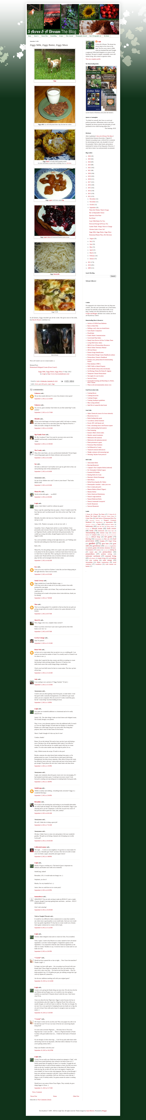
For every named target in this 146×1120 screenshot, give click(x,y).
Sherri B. (37, 620)
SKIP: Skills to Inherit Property (96, 366)
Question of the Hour (95, 215)
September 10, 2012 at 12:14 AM (43, 981)
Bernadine (37, 802)
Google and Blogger (91, 313)
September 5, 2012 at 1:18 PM (43, 702)
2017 (89, 182)
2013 (89, 193)
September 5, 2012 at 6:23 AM (43, 485)
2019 (89, 176)
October (92, 204)
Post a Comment (37, 1092)
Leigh (44, 374)
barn (99, 524)
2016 (89, 185)
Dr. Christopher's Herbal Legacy (96, 470)
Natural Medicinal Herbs (94, 499)
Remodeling (53, 36)
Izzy (35, 567)
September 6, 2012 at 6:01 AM (43, 813)
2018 (89, 179)
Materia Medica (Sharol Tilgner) (96, 489)
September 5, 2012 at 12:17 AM (43, 412)
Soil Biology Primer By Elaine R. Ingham (99, 371)
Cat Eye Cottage (39, 638)
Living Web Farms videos (94, 343)
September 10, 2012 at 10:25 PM (43, 1050)
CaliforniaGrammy (40, 847)
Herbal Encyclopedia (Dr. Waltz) (96, 482)
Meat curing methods (93, 403)
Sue (35, 464)
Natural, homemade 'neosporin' (96, 501)
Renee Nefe (37, 649)
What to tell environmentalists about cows (99, 385)
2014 (89, 190)
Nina (35, 604)
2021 (89, 170)
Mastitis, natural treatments (95, 435)
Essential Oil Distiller (93, 472)
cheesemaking (90, 533)
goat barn (105, 544)
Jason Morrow (90, 1111)
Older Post (76, 1096)
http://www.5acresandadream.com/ (58, 374)
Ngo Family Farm (39, 434)
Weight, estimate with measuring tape (98, 452)
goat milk (41, 384)
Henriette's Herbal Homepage (95, 477)
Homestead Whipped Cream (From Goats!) (43, 367)
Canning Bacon (91, 393)
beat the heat (100, 526)
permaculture (107, 552)
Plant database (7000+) (94, 364)
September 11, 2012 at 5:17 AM (43, 1088)
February (92, 255)
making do (113, 550)
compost (94, 535)
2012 (89, 196)
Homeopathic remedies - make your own (99, 484)
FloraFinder (90, 333)
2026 (89, 156)
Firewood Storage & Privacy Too (98, 224)
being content (110, 526)
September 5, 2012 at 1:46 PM (43, 782)
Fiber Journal (69, 36)
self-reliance (92, 558)
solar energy (107, 560)
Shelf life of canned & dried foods (97, 405)
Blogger (104, 1111)
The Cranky (38, 450)
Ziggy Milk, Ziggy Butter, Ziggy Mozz (50, 371)
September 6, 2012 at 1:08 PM (43, 856)
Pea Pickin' (92, 218)
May (91, 247)
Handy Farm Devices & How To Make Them (100, 340)
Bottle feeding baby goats (94, 418)
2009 (89, 268)
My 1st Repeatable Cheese (96, 213)
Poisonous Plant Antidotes (94, 445)
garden (92, 543)
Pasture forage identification (95, 352)
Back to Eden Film (92, 326)
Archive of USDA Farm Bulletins (97, 323)
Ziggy (53, 384)
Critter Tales (89, 518)
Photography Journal (81, 36)
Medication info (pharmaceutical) (97, 440)
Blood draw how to (92, 416)
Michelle (37, 419)
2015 (89, 188)
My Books (106, 36)
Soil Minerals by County (94, 447)
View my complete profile (93, 59)
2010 (89, 265)
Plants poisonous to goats (94, 442)
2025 (89, 159)
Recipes (61, 36)
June (91, 244)
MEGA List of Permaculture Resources (98, 345)
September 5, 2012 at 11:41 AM (43, 673)
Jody (35, 679)
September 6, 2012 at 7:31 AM (43, 825)
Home (29, 36)
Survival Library (92, 378)
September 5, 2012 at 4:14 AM (43, 471)
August (92, 238)
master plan (93, 552)
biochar (87, 528)
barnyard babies (109, 524)
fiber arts (107, 539)
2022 (89, 167)
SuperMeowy (99, 522)
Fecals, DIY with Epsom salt (95, 423)
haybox (106, 546)
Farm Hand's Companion (94, 330)
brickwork (101, 530)
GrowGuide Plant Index (94, 338)
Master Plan (44, 36)
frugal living (112, 541)
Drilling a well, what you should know (98, 328)
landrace (99, 550)
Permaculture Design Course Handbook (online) (101, 355)
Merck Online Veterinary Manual (96, 347)
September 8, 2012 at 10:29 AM (43, 910)
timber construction (103, 562)
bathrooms (89, 526)
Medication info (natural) (94, 437)
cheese (36, 384)
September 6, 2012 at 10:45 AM (43, 841)
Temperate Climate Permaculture (96, 373)
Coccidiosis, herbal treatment (95, 420)
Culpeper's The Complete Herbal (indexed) (99, 467)
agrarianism (109, 522)
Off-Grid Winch (92, 350)
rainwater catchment (93, 556)
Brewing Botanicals (93, 465)
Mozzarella (56, 274)
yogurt (50, 200)
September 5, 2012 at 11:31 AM (43, 643)
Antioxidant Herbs (92, 463)
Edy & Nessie (36, 320)
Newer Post (33, 1096)
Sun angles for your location (95, 376)
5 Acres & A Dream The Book (95, 514)
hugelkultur (113, 546)
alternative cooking (90, 524)
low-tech (105, 549)
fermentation (98, 539)
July (91, 241)
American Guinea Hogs (107, 516)
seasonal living (110, 556)
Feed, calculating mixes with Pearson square (100, 425)
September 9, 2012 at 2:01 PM (43, 951)
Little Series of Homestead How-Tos (105, 518)
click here (68, 163)
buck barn (111, 530)
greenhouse (97, 546)
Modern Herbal (91, 492)
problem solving (106, 554)
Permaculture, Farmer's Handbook (97, 357)
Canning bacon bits (92, 395)
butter (47, 161)
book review (111, 528)
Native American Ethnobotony (96, 494)
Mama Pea (37, 491)
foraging (102, 541)
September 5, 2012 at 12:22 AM (43, 428)
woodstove (98, 564)
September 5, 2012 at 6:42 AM (43, 560)
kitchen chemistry (105, 548)
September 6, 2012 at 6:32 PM (43, 890)
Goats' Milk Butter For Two (97, 221)
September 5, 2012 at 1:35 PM (43, 766)
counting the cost (104, 534)
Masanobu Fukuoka (95, 520)
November (93, 202)
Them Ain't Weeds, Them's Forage (99, 210)
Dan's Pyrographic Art (95, 36)
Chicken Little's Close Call (97, 229)
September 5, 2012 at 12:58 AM (43, 444)
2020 (89, 173)
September (93, 207)
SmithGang (37, 788)
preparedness (90, 554)
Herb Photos (91, 479)
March (92, 253)
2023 (89, 165)
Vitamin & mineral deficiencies (96, 449)
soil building (112, 558)
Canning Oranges (92, 398)
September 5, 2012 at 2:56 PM (43, 795)
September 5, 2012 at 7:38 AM (43, 598)
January (92, 258)
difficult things (95, 537)
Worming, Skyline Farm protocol (96, 454)
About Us (36, 36)
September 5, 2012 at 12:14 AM (43, 398)
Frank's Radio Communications (96, 335)
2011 (89, 262)
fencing (88, 539)
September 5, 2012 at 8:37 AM (43, 614)
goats (45, 384)
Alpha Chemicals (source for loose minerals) (100, 413)
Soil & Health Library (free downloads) (98, 369)
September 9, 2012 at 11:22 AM (43, 927)
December (93, 199)
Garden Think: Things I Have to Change (100, 226)
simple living (101, 558)
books (91, 531)
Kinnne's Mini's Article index (95, 433)
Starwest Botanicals (93, 506)
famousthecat (38, 896)
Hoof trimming (91, 430)
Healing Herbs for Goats (94, 475)
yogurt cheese (47, 237)
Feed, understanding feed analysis (97, 428)
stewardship (89, 562)
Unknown (37, 393)
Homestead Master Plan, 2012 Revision (100, 235)
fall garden (108, 537)
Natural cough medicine (94, 496)
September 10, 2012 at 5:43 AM (43, 1012)
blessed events (97, 528)
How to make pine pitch (94, 487)
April (91, 250)
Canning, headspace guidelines (96, 400)
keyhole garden (92, 548)
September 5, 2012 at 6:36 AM (43, 497)
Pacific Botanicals (92, 504)
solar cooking (93, 560)
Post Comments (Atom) (44, 1099)
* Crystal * (37, 958)
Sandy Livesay (38, 580)
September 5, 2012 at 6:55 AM (43, 574)
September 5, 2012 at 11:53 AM (43, 684)
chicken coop (104, 533)
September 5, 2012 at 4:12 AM (43, 458)
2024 (89, 162)
